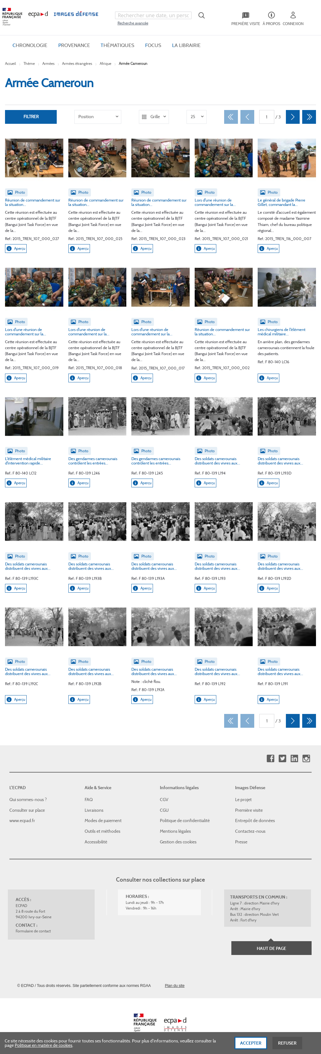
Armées (48, 63)
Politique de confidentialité (185, 820)
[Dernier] (309, 116)
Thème (29, 63)
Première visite (249, 810)
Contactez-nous (250, 831)
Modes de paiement (103, 820)
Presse (241, 841)
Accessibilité (96, 841)
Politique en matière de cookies (43, 1048)
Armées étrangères (77, 63)
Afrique (105, 63)
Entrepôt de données (255, 820)
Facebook (270, 759)
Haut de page (271, 948)
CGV (164, 799)
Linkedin (294, 759)
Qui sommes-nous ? (28, 799)
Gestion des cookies (178, 841)
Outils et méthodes (102, 831)
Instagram (306, 759)
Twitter (282, 759)
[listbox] (97, 116)
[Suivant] (293, 116)
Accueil (10, 63)
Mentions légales (175, 831)
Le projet (243, 799)
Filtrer (31, 116)
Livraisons (94, 810)
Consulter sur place (27, 810)
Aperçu (16, 248)
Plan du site (175, 985)
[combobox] (153, 15)
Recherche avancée (133, 23)
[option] (98, 116)
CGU (164, 810)
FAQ (89, 799)
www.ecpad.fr (22, 820)
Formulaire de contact (33, 931)
